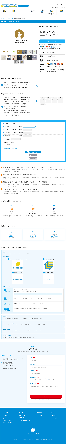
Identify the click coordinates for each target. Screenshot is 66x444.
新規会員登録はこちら (54, 7)
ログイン (46, 7)
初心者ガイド (54, 415)
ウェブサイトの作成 (7, 422)
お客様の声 (37, 416)
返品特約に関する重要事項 (10, 148)
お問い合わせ (54, 418)
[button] (3, 52)
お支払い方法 (22, 415)
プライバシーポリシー (40, 399)
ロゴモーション (6, 416)
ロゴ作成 (5, 415)
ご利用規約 (21, 417)
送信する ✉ (46, 396)
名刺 (4, 418)
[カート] (62, 5)
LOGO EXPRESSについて (24, 420)
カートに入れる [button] (52, 41)
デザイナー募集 (38, 415)
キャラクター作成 (7, 420)
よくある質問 (62, 7)
